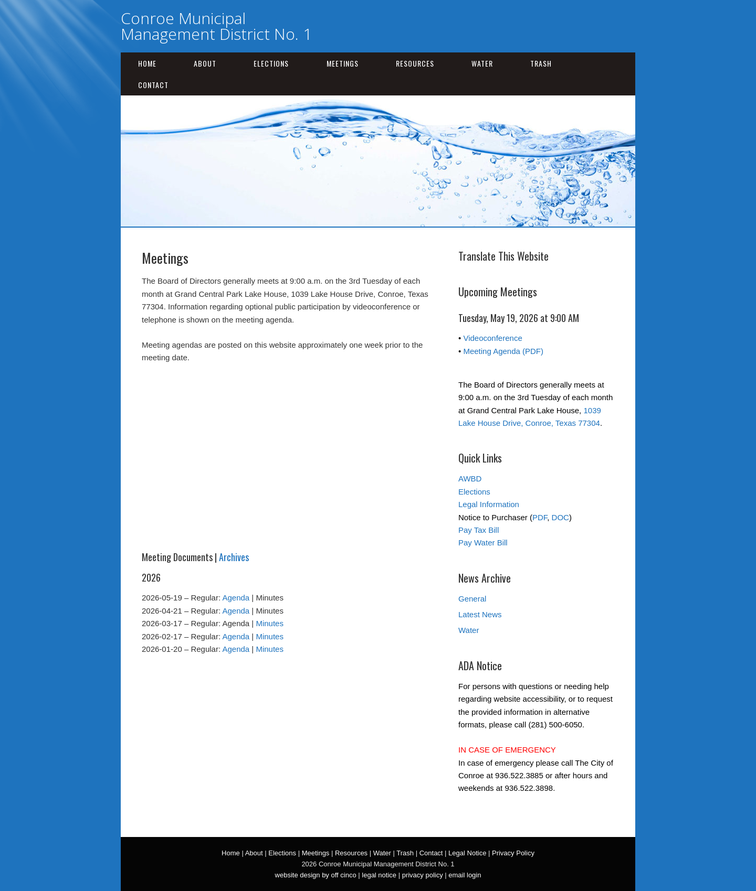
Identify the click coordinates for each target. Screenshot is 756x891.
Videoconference (492, 338)
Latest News (480, 614)
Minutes (270, 623)
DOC (560, 517)
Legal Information (488, 504)
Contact (153, 84)
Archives (234, 557)
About (205, 63)
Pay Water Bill (483, 542)
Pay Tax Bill (478, 529)
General (472, 598)
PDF (539, 517)
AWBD (469, 478)
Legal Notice (467, 853)
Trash (541, 63)
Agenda (235, 597)
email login (464, 875)
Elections (271, 63)
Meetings (343, 63)
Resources (415, 63)
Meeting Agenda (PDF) (503, 351)
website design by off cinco (315, 875)
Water (482, 63)
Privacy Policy (513, 853)
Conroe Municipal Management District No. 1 (216, 26)
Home (147, 63)
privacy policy (422, 875)
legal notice (379, 875)
